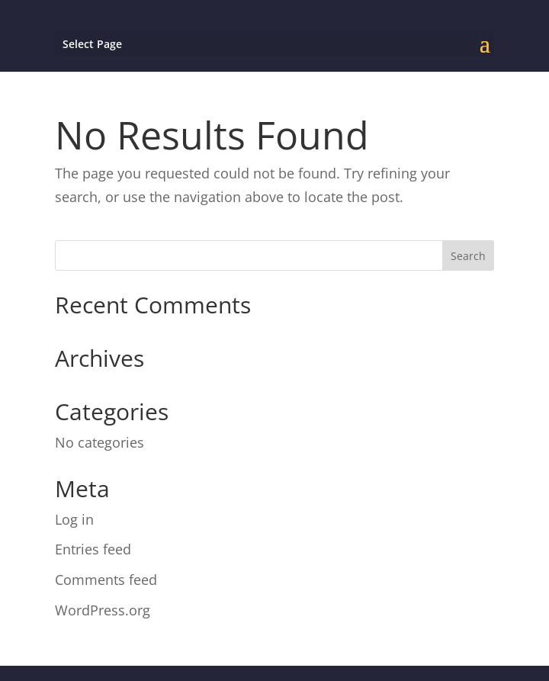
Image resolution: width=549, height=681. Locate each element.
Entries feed (93, 549)
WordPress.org (102, 610)
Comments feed (106, 579)
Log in (74, 519)
